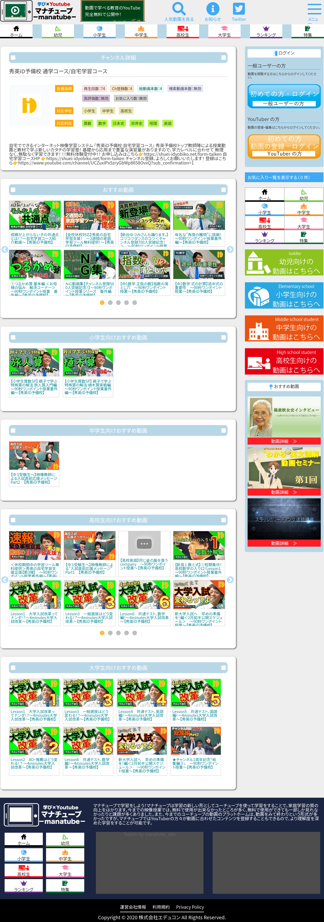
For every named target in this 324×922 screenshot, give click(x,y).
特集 (307, 31)
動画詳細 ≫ (284, 441)
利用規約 (161, 907)
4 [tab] (126, 303)
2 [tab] (110, 303)
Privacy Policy (190, 907)
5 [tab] (134, 303)
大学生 (224, 31)
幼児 (58, 31)
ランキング (266, 31)
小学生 (99, 31)
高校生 (182, 31)
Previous (5, 250)
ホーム (16, 31)
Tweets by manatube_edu (150, 834)
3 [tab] (118, 303)
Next (230, 250)
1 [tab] (102, 303)
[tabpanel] (35, 250)
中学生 (141, 31)
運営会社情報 (133, 907)
